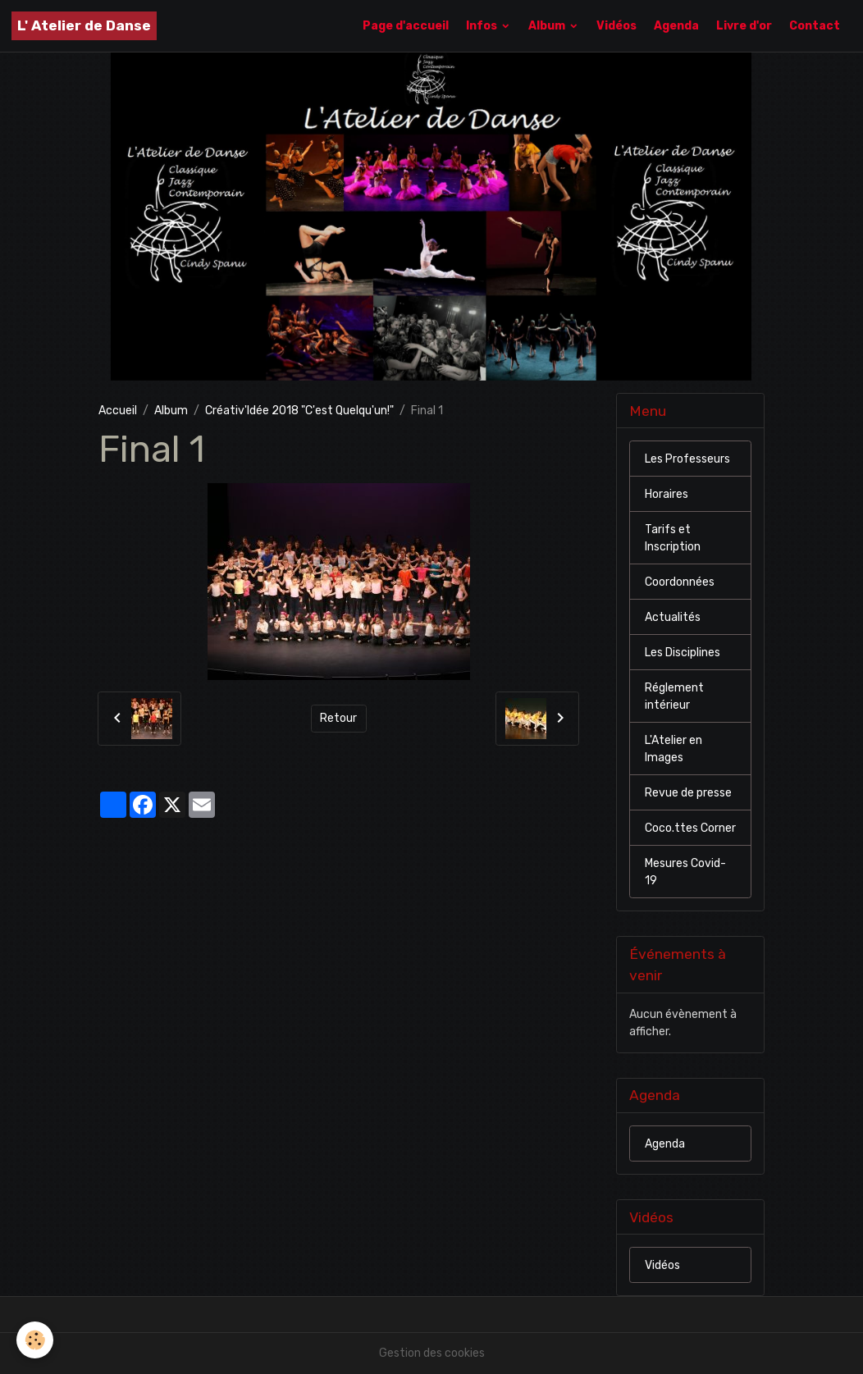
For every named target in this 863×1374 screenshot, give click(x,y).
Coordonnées (680, 582)
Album (548, 26)
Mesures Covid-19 (685, 872)
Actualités (673, 617)
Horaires (666, 494)
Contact (814, 26)
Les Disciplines (682, 653)
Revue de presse (688, 793)
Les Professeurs (687, 459)
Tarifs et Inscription (673, 538)
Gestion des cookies (432, 1353)
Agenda (676, 26)
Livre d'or (744, 26)
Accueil (117, 411)
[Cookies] (34, 1340)
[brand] (84, 25)
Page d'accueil (406, 26)
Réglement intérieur (674, 696)
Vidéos (616, 26)
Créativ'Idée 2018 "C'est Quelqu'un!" (299, 411)
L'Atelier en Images (673, 749)
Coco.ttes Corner (690, 828)
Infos (483, 26)
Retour (338, 718)
